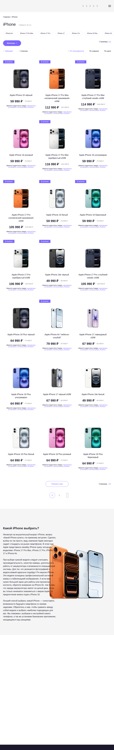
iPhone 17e (76, 33)
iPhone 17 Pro (45, 33)
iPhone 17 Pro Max (26, 33)
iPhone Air (9, 33)
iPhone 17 (61, 33)
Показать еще (57, 484)
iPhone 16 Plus (92, 33)
